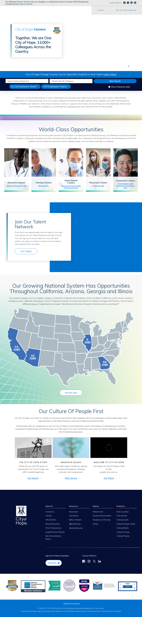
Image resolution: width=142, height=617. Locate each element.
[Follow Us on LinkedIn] (99, 561)
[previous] (120, 66)
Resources (73, 506)
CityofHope (75, 524)
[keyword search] (25, 81)
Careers (100, 10)
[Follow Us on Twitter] (94, 561)
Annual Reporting (52, 524)
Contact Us (49, 512)
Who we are (71, 478)
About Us (49, 506)
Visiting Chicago (123, 532)
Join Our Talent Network (126, 10)
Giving (95, 524)
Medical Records (76, 528)
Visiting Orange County (125, 524)
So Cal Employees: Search (26, 87)
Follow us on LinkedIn (131, 2)
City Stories (73, 516)
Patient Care (98, 512)
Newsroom (73, 512)
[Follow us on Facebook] (83, 561)
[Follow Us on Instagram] (89, 561)
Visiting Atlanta (122, 528)
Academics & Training (101, 520)
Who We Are (50, 520)
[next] (123, 66)
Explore (96, 506)
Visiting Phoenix (123, 536)
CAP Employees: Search (57, 87)
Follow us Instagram (135, 2)
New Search (115, 81)
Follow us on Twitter (128, 2)
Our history (33, 478)
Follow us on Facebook (124, 2)
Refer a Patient (75, 520)
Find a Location (122, 512)
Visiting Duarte (122, 520)
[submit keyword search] (46, 81)
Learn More (110, 74)
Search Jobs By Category (62, 81)
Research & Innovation (102, 516)
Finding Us (120, 506)
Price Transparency (53, 528)
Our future (109, 478)
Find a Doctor (121, 516)
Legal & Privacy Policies (55, 532)
